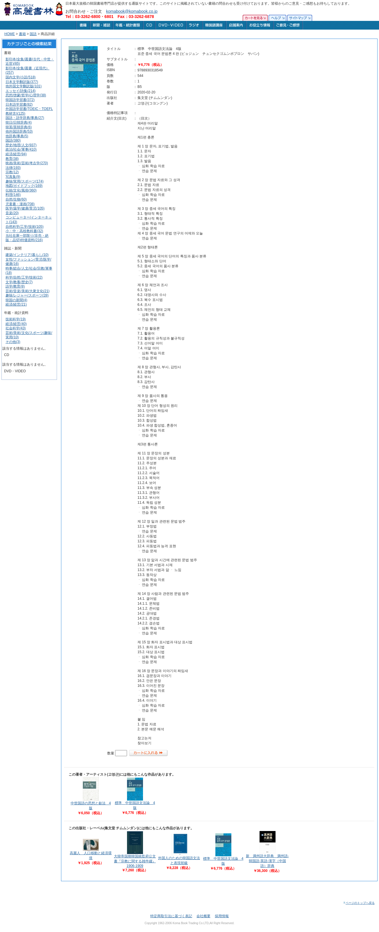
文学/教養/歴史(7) (19, 282)
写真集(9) (13, 177)
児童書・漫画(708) (20, 204)
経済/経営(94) (16, 154)
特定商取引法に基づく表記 (171, 916)
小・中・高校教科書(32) (24, 231)
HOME (9, 34)
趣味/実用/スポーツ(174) (25, 181)
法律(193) (13, 168)
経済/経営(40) (16, 324)
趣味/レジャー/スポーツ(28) (27, 295)
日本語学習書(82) (19, 104)
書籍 (22, 34)
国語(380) (13, 140)
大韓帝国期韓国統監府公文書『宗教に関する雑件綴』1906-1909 (135, 861)
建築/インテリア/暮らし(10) (27, 255)
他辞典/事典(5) (17, 136)
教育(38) (12, 159)
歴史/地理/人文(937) (21, 145)
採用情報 (222, 916)
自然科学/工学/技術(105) (25, 227)
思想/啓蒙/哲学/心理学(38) (26, 95)
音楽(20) (12, 213)
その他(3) (13, 342)
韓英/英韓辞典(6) (19, 127)
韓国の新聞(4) (16, 300)
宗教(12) (12, 172)
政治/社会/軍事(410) (21, 149)
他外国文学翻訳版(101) (24, 86)
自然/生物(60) (16, 199)
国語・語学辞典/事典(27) (25, 118)
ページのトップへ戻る (359, 902)
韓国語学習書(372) (20, 100)
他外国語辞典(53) (19, 131)
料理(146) (13, 195)
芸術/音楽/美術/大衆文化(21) (27, 291)
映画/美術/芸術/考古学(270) (27, 163)
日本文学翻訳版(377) (22, 82)
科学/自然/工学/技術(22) (24, 277)
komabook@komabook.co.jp (132, 11)
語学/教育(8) (15, 286)
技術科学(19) (16, 319)
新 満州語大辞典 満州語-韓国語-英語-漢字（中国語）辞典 (267, 861)
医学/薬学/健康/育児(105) (25, 208)
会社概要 (203, 916)
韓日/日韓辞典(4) (19, 122)
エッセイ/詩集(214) (20, 91)
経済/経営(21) (16, 304)
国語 (33, 34)
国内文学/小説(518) (20, 77)
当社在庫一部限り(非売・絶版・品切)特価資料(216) (27, 238)
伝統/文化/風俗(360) (21, 190)
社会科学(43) (16, 328)
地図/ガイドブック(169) (24, 186)
